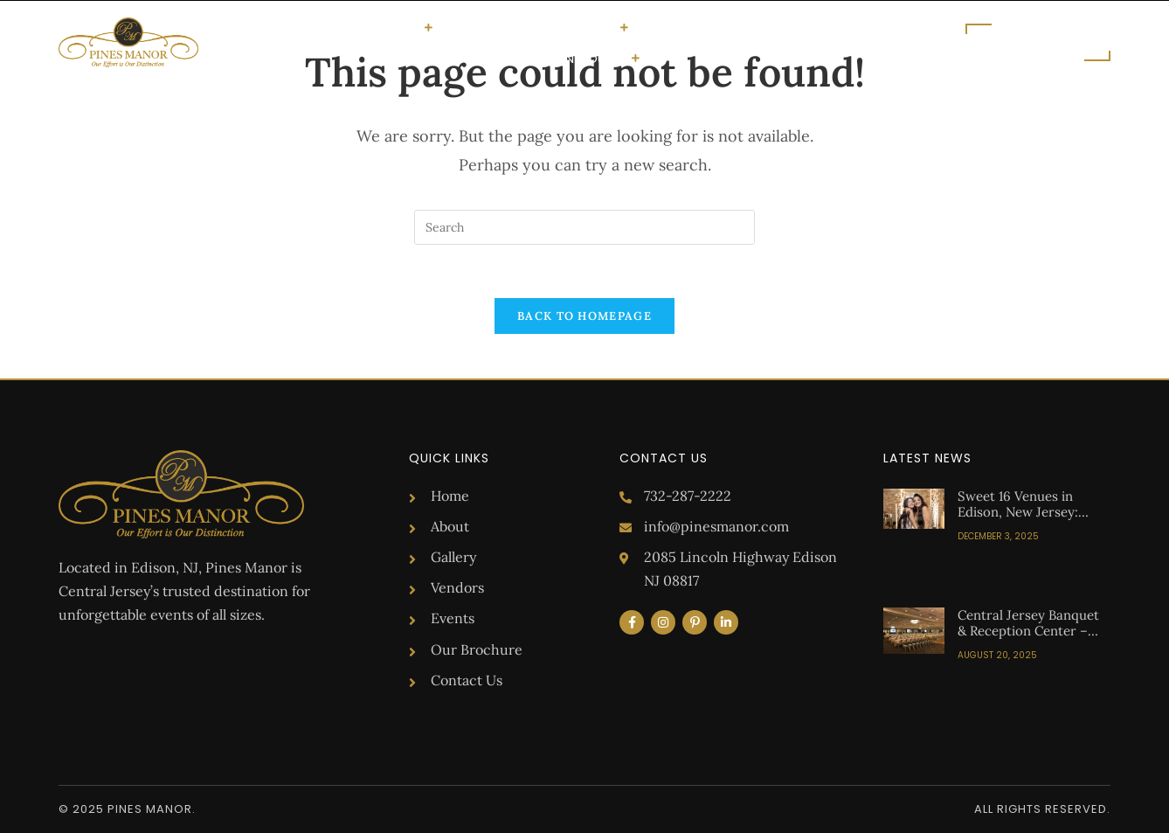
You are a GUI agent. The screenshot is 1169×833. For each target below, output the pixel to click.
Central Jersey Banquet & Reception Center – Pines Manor (1028, 631)
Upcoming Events (699, 27)
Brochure (846, 27)
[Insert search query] (584, 227)
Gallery (520, 27)
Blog (786, 27)
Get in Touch (586, 58)
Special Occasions (358, 27)
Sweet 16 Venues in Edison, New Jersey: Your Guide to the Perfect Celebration (1018, 520)
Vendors (592, 27)
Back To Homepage (584, 316)
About (463, 27)
